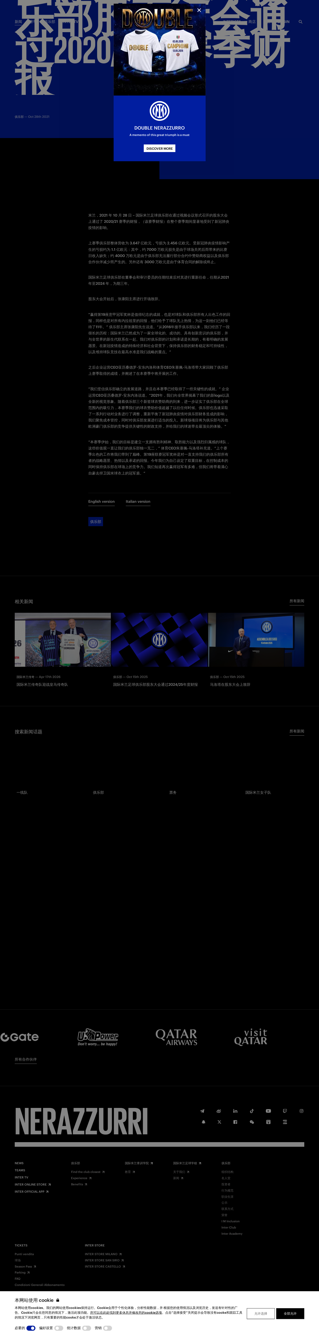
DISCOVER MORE (160, 149)
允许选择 (260, 1313)
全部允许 (290, 1313)
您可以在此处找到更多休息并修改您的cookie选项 (126, 1313)
